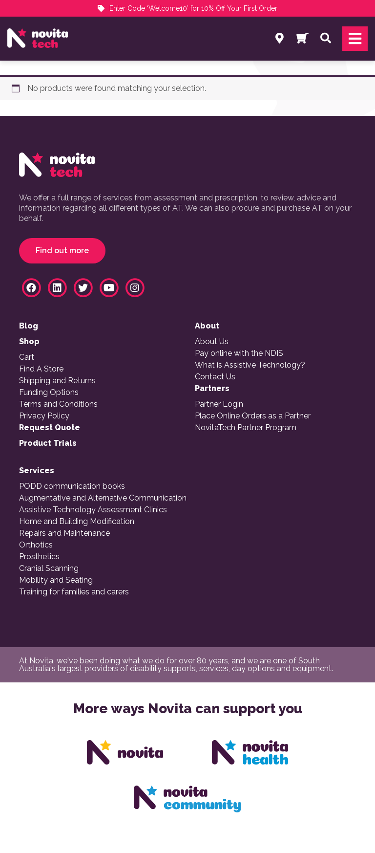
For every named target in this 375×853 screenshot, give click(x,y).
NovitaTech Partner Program (245, 428)
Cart (26, 357)
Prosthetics (39, 557)
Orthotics (36, 545)
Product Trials (48, 443)
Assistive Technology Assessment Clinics (93, 510)
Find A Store (41, 369)
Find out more (62, 250)
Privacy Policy (44, 416)
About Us (212, 342)
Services (36, 471)
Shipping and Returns (57, 381)
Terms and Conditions (58, 404)
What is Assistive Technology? (250, 365)
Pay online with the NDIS (239, 353)
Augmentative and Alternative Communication (103, 498)
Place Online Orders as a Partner (253, 416)
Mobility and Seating (56, 580)
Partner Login (219, 404)
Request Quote (49, 428)
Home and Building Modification (76, 521)
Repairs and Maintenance (64, 533)
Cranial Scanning (49, 568)
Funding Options (49, 392)
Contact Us (215, 377)
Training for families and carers (74, 592)
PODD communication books (72, 486)
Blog (28, 326)
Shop (29, 342)
